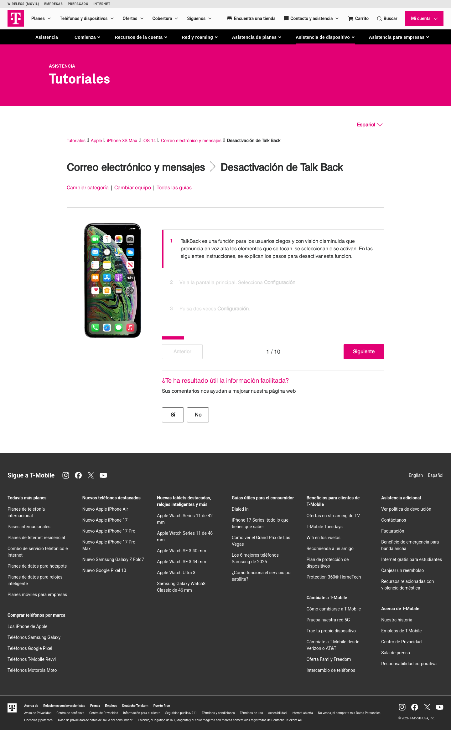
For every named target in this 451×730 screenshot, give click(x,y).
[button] (88, 37)
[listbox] (273, 277)
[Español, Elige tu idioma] (369, 125)
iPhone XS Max (122, 140)
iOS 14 (149, 140)
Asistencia (46, 37)
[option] (273, 249)
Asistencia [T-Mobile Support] (62, 66)
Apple (96, 140)
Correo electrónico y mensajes (191, 140)
